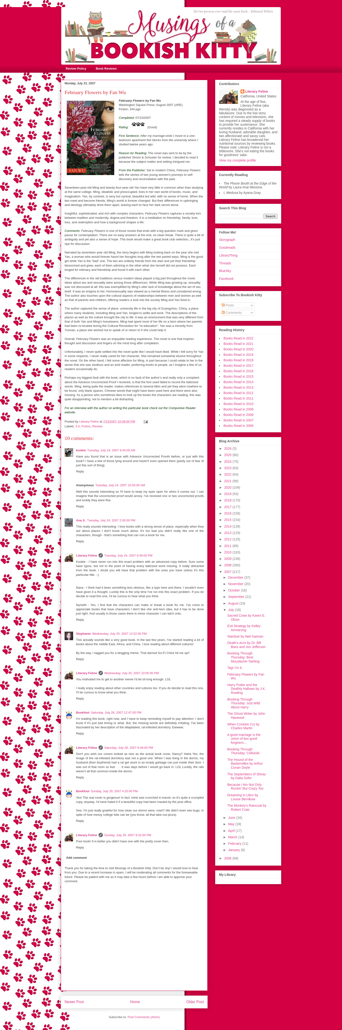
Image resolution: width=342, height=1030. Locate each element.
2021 (228, 481)
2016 (228, 513)
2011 (228, 546)
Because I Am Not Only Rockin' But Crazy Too (245, 787)
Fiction (85, 426)
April (232, 831)
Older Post (195, 1002)
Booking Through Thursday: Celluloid (243, 751)
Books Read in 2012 (238, 393)
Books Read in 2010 (238, 404)
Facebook (226, 279)
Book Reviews (106, 68)
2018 (228, 500)
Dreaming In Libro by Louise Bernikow (242, 797)
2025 (228, 455)
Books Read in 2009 (238, 409)
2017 (228, 507)
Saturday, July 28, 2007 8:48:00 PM (128, 747)
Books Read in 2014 (238, 382)
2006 (228, 858)
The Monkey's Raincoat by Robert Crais (246, 807)
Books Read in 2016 (238, 371)
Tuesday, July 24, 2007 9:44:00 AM (111, 450)
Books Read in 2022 (238, 338)
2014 (228, 526)
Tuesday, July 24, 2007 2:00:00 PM (111, 520)
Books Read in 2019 (238, 355)
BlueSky (225, 271)
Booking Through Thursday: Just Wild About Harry (243, 703)
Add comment (76, 857)
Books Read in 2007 (238, 420)
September (236, 597)
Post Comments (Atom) (144, 1017)
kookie (81, 450)
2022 (228, 474)
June (232, 818)
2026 (228, 448)
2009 (228, 559)
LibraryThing (228, 255)
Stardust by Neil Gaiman (245, 636)
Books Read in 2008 (238, 415)
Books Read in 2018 (238, 360)
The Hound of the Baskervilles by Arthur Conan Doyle (245, 764)
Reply (80, 471)
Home (135, 1002)
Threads (225, 263)
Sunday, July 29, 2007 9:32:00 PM (127, 835)
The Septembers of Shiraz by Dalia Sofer (246, 776)
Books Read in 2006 (238, 426)
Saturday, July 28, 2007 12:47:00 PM (116, 712)
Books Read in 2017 (238, 365)
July (231, 610)
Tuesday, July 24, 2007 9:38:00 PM (128, 555)
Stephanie (83, 633)
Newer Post (74, 1002)
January (234, 850)
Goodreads (227, 247)
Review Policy (76, 68)
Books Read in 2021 (238, 344)
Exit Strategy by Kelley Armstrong (244, 628)
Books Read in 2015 (238, 376)
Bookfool (82, 712)
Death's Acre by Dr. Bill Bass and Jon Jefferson (246, 645)
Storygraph (227, 240)
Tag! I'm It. (234, 668)
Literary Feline (86, 555)
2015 (228, 520)
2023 (228, 468)
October (234, 590)
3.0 (78, 426)
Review (97, 426)
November (236, 584)
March (233, 837)
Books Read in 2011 (238, 398)
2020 (228, 487)
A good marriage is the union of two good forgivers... (244, 739)
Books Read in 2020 (238, 349)
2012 (228, 539)
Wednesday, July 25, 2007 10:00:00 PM (131, 673)
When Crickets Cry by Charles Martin (243, 726)
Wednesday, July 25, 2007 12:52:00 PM (119, 633)
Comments (232, 313)
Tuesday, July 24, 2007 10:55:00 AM (120, 485)
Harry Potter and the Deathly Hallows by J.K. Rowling (246, 689)
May (231, 824)
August (233, 603)
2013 (228, 533)
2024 (228, 461)
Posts (228, 305)
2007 (228, 572)
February (235, 843)
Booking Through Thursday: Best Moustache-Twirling (243, 657)
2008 (228, 565)
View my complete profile (237, 160)
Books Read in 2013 (238, 387)
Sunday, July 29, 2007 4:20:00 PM (114, 791)
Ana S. (81, 520)
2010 (228, 552)
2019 (228, 494)
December (236, 577)
